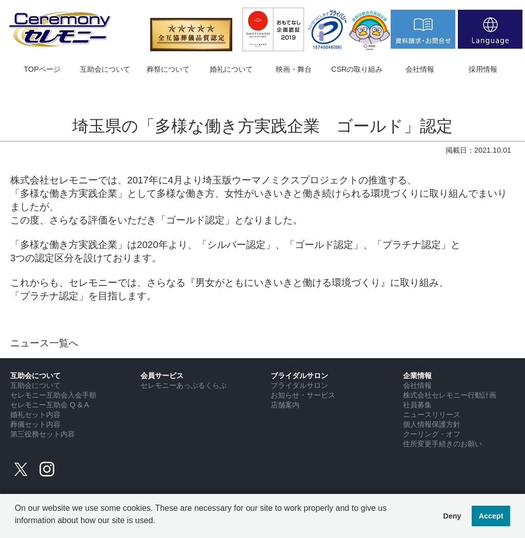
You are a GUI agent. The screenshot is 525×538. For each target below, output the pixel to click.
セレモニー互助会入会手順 (53, 395)
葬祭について (168, 69)
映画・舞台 (294, 69)
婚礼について (231, 69)
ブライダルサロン (299, 385)
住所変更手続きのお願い (442, 444)
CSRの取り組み (356, 69)
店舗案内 (285, 405)
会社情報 (420, 69)
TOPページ (42, 69)
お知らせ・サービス (303, 395)
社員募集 (417, 405)
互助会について (105, 69)
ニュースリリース (431, 414)
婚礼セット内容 (35, 414)
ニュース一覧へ (44, 343)
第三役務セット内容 (42, 434)
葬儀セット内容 (35, 424)
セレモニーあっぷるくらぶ (183, 385)
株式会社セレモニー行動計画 (449, 395)
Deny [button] (452, 516)
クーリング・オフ (431, 434)
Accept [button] (491, 516)
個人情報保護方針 (431, 424)
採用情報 (483, 69)
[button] (16, 528)
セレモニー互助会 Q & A (49, 405)
